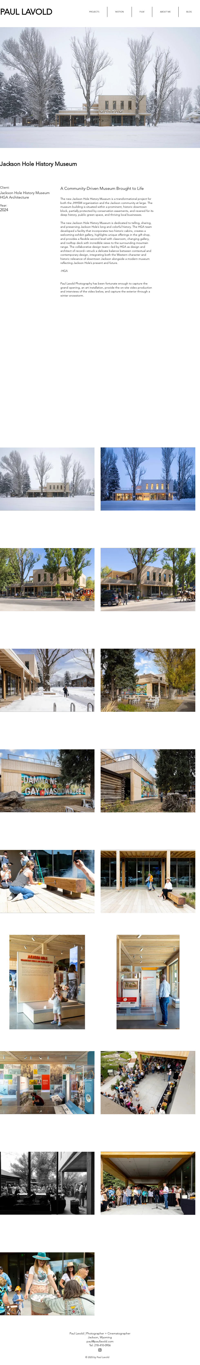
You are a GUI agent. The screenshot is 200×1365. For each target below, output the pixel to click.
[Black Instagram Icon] (100, 1350)
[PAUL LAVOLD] (40, 12)
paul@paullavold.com (100, 1341)
